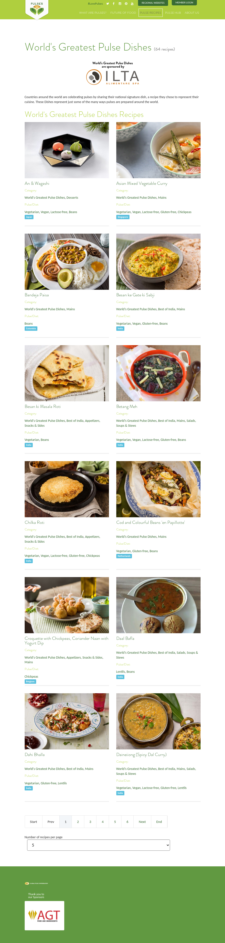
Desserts (68, 196)
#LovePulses (100, 3)
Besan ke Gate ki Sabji (135, 294)
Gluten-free (164, 210)
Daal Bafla (125, 637)
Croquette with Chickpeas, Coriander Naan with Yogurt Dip (66, 640)
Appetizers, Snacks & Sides (79, 656)
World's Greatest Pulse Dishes (43, 196)
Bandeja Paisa (37, 294)
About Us (192, 12)
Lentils (120, 665)
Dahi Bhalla (35, 753)
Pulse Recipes (154, 12)
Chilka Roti (34, 521)
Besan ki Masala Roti (43, 405)
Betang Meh (126, 405)
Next (142, 820)
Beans (69, 210)
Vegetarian (31, 210)
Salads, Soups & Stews (185, 651)
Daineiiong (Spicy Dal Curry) (141, 753)
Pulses (37, 10)
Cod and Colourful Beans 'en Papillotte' (150, 521)
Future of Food (129, 12)
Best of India (162, 308)
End (159, 820)
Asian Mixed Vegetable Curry (141, 182)
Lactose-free (56, 210)
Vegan (43, 210)
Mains (158, 196)
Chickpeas (179, 210)
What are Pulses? (102, 12)
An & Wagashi (37, 182)
